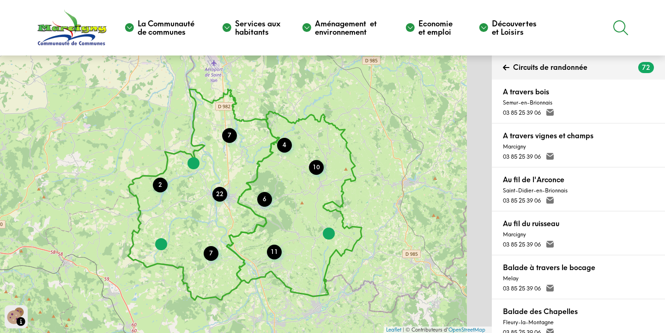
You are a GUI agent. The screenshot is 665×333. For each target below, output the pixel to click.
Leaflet (393, 330)
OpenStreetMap (466, 330)
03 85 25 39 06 (522, 112)
